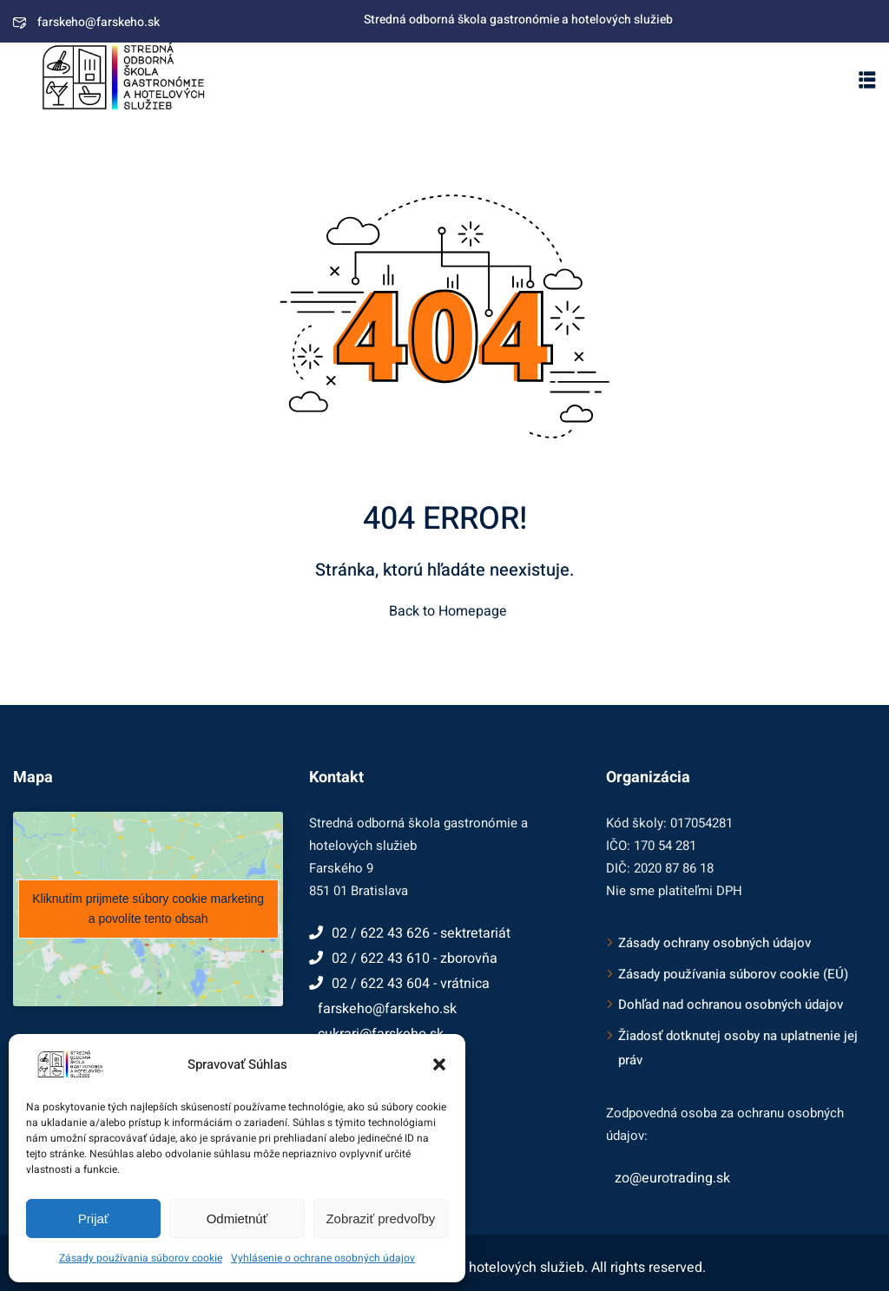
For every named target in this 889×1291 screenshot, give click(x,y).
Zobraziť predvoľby (380, 1218)
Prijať (93, 1218)
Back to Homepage (444, 611)
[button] (439, 1064)
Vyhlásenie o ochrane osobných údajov (323, 1258)
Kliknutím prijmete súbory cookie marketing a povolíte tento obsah (148, 908)
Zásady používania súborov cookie (140, 1258)
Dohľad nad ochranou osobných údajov (730, 1004)
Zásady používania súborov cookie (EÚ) (733, 974)
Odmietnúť (237, 1218)
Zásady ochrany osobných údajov (714, 942)
